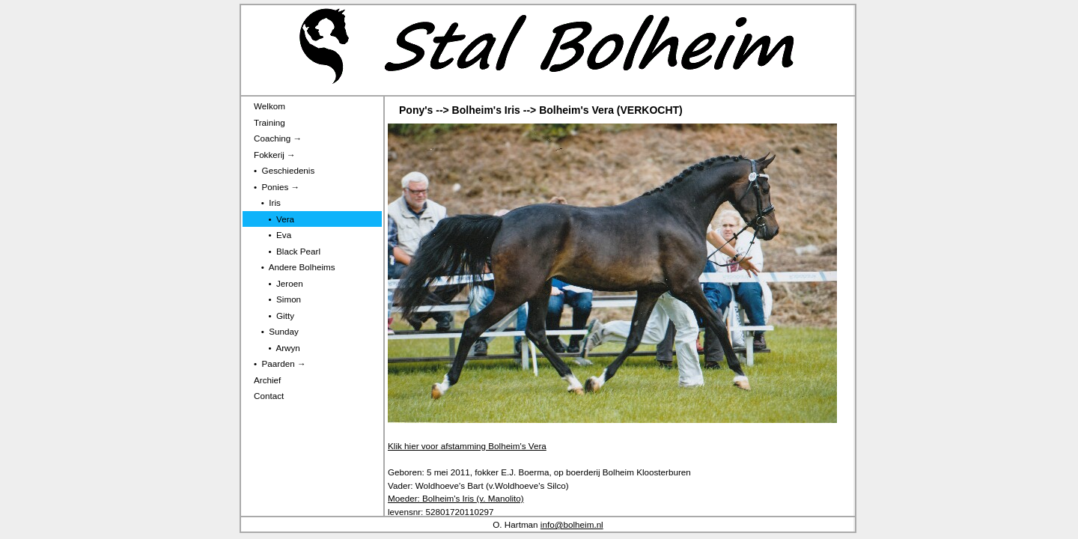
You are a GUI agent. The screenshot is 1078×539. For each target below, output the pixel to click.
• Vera (274, 219)
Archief (267, 380)
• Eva (272, 235)
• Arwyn (277, 348)
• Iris (267, 202)
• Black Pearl (287, 251)
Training (269, 122)
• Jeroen (278, 283)
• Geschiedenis (284, 170)
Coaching (278, 138)
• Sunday (276, 331)
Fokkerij (275, 154)
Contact (269, 396)
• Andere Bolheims (294, 267)
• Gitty (274, 315)
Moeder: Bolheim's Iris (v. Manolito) (456, 498)
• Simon (277, 299)
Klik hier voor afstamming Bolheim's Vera (467, 446)
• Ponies (276, 187)
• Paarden (280, 363)
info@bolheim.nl (571, 524)
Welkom (269, 106)
